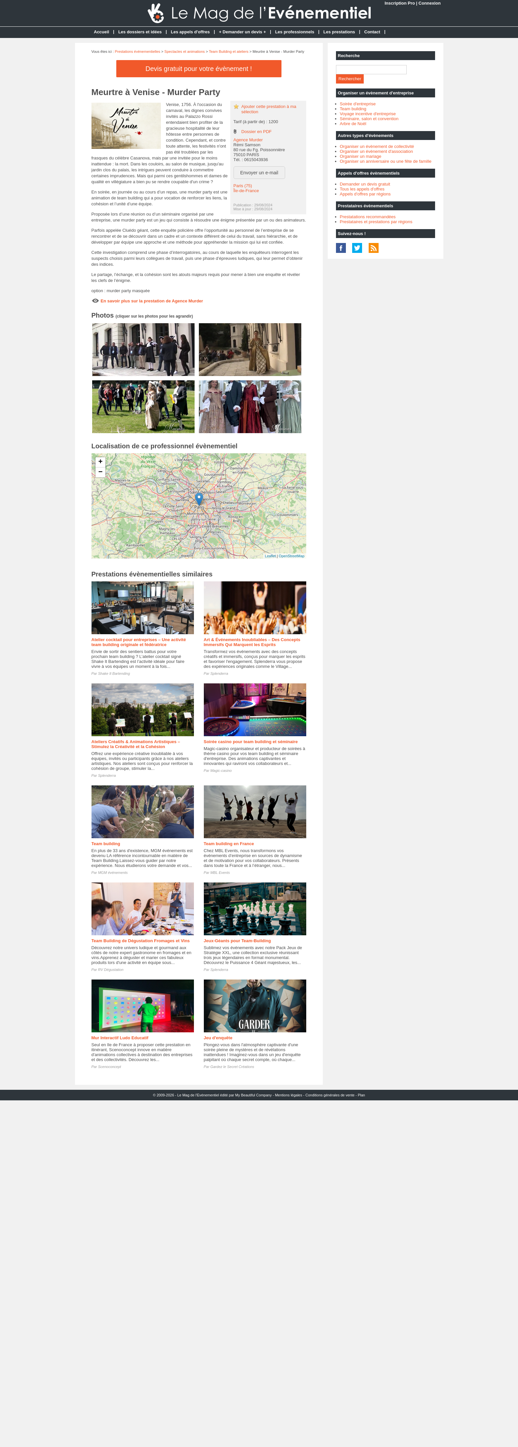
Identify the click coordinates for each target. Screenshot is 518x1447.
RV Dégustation (111, 970)
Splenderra (219, 673)
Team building (106, 843)
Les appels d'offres (190, 31)
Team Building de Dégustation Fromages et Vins (141, 940)
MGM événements (113, 873)
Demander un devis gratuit (365, 184)
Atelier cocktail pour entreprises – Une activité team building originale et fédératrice (139, 642)
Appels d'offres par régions (365, 193)
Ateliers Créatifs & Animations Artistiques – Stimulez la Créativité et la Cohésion (136, 744)
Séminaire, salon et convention (369, 118)
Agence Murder (248, 139)
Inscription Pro (400, 3)
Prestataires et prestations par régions (376, 221)
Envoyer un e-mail (259, 172)
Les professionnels (294, 31)
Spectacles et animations (185, 51)
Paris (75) (243, 185)
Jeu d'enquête (218, 1037)
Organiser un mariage (361, 156)
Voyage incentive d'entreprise (368, 113)
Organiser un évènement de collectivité (377, 146)
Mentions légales (288, 1095)
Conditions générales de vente (330, 1095)
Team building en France (229, 843)
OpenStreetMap (292, 556)
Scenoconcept (109, 1067)
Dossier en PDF (256, 131)
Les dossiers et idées (140, 31)
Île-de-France (246, 190)
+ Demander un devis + (242, 31)
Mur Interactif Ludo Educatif (120, 1037)
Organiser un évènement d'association (376, 151)
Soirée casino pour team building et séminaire (251, 741)
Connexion (430, 3)
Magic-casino (221, 771)
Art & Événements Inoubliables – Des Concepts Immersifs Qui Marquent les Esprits (252, 642)
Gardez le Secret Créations (232, 1067)
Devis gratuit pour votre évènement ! (198, 68)
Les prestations (339, 31)
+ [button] (100, 462)
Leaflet (270, 556)
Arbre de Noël (353, 123)
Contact (372, 31)
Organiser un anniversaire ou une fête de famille (386, 161)
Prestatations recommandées (368, 216)
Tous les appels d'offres (362, 189)
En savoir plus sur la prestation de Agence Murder (152, 300)
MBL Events (220, 873)
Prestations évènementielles (137, 51)
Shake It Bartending (114, 673)
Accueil (101, 31)
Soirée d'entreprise (358, 103)
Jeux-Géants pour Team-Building (237, 940)
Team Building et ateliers (228, 51)
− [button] (100, 472)
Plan (361, 1095)
